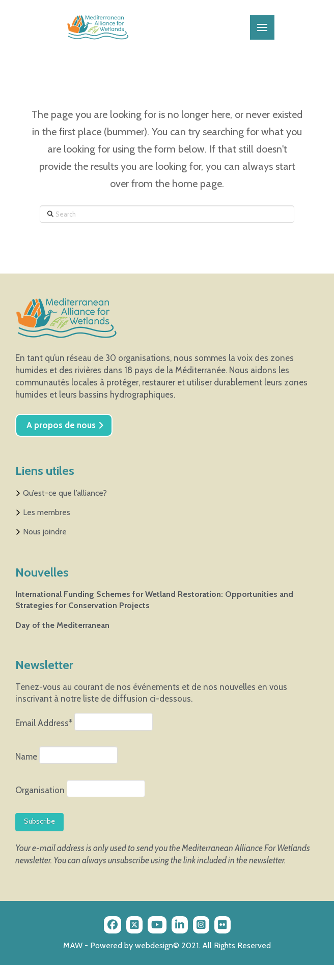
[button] (262, 27)
